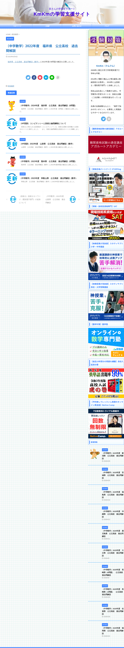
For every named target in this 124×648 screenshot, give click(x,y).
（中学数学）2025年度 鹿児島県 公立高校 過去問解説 (113, 523)
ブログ (106, 26)
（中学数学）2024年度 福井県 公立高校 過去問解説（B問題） (48, 106)
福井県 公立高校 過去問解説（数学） (24, 62)
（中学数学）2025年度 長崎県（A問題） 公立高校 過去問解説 (112, 578)
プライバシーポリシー (71, 632)
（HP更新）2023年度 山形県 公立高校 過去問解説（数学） (47, 144)
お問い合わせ (76, 26)
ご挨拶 (47, 26)
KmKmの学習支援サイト (62, 14)
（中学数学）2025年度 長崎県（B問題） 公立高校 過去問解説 (112, 559)
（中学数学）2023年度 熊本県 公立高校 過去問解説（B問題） (48, 161)
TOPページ (17, 26)
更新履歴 (11, 86)
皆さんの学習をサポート (62, 637)
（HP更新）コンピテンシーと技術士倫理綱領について (43, 123)
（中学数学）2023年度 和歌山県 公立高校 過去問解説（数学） (48, 178)
